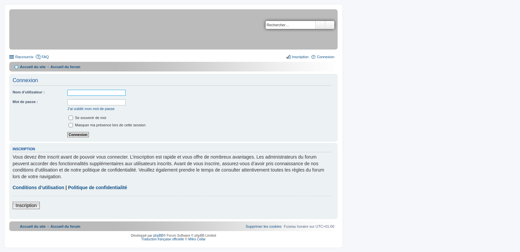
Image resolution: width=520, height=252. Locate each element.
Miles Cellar (197, 239)
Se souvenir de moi (87, 118)
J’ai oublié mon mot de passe (90, 109)
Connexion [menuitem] (325, 57)
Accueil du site (33, 67)
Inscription (26, 205)
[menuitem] (264, 226)
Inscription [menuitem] (300, 57)
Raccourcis (24, 57)
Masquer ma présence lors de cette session (107, 125)
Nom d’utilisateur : (29, 92)
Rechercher (320, 25)
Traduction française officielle (162, 239)
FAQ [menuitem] (45, 57)
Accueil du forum (65, 67)
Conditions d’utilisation (38, 187)
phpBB (158, 235)
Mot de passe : (25, 102)
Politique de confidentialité (97, 187)
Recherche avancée (329, 25)
